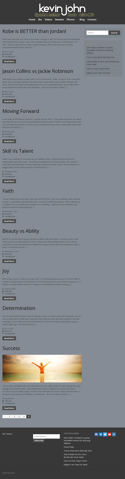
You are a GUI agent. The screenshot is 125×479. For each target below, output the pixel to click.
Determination (18, 308)
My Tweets (7, 434)
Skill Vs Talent (17, 151)
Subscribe (38, 440)
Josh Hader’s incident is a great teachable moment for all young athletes (100, 50)
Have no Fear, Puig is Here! (98, 68)
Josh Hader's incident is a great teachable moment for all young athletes (77, 440)
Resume (59, 19)
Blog (82, 19)
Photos (71, 19)
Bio (40, 19)
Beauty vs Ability (20, 231)
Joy (5, 270)
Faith (8, 190)
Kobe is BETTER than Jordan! (34, 31)
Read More (9, 61)
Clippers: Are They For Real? (98, 73)
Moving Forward (20, 111)
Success (11, 348)
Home (32, 19)
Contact (92, 19)
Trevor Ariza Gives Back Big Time (101, 57)
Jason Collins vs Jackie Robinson (37, 71)
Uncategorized (10, 57)
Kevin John (8, 54)
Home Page (69, 447)
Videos (48, 19)
